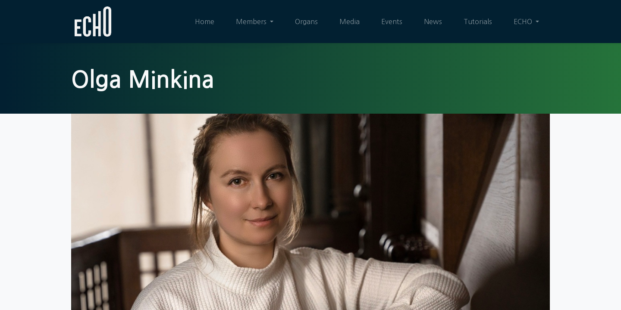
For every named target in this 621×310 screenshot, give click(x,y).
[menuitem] (204, 21)
